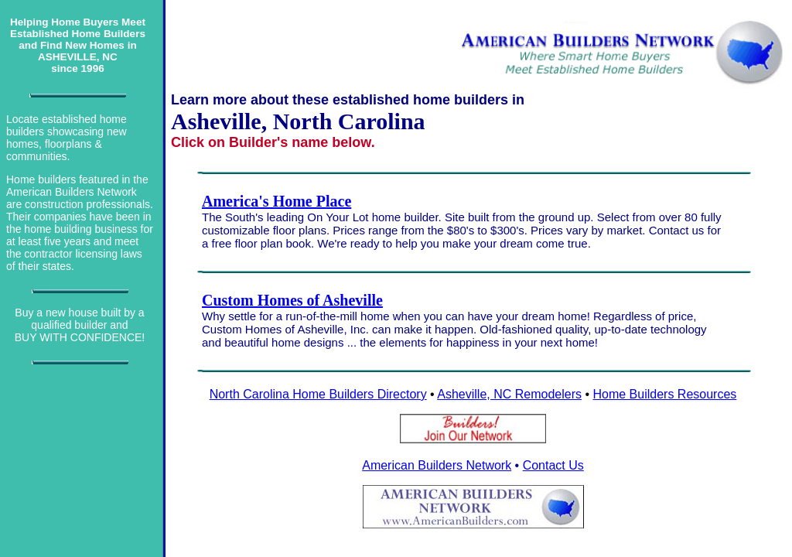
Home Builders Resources (664, 394)
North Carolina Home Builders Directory (318, 394)
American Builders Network (436, 465)
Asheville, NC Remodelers (509, 394)
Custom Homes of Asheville (292, 300)
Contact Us (553, 465)
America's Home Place (276, 201)
